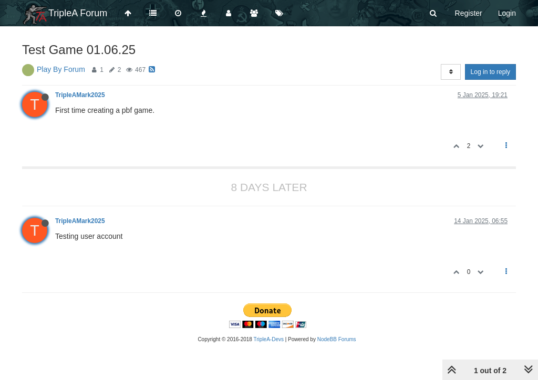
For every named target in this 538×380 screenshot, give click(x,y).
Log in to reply (490, 72)
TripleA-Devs (269, 339)
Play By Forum (61, 69)
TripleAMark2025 (80, 95)
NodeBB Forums (336, 339)
